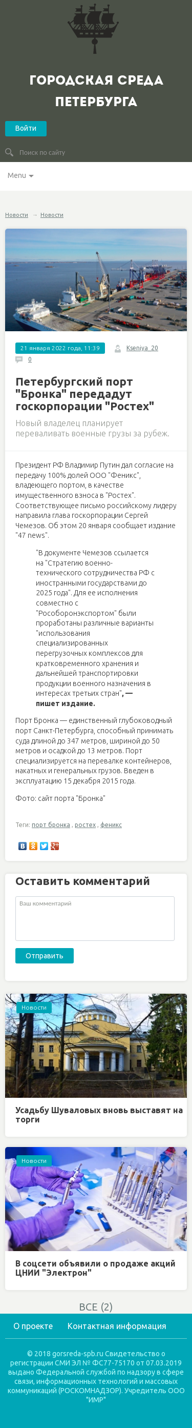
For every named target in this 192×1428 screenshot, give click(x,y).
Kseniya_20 (142, 348)
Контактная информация (117, 1326)
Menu (17, 175)
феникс (111, 824)
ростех (85, 824)
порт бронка (51, 824)
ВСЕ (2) (96, 1307)
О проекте (33, 1326)
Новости (16, 215)
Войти (25, 128)
